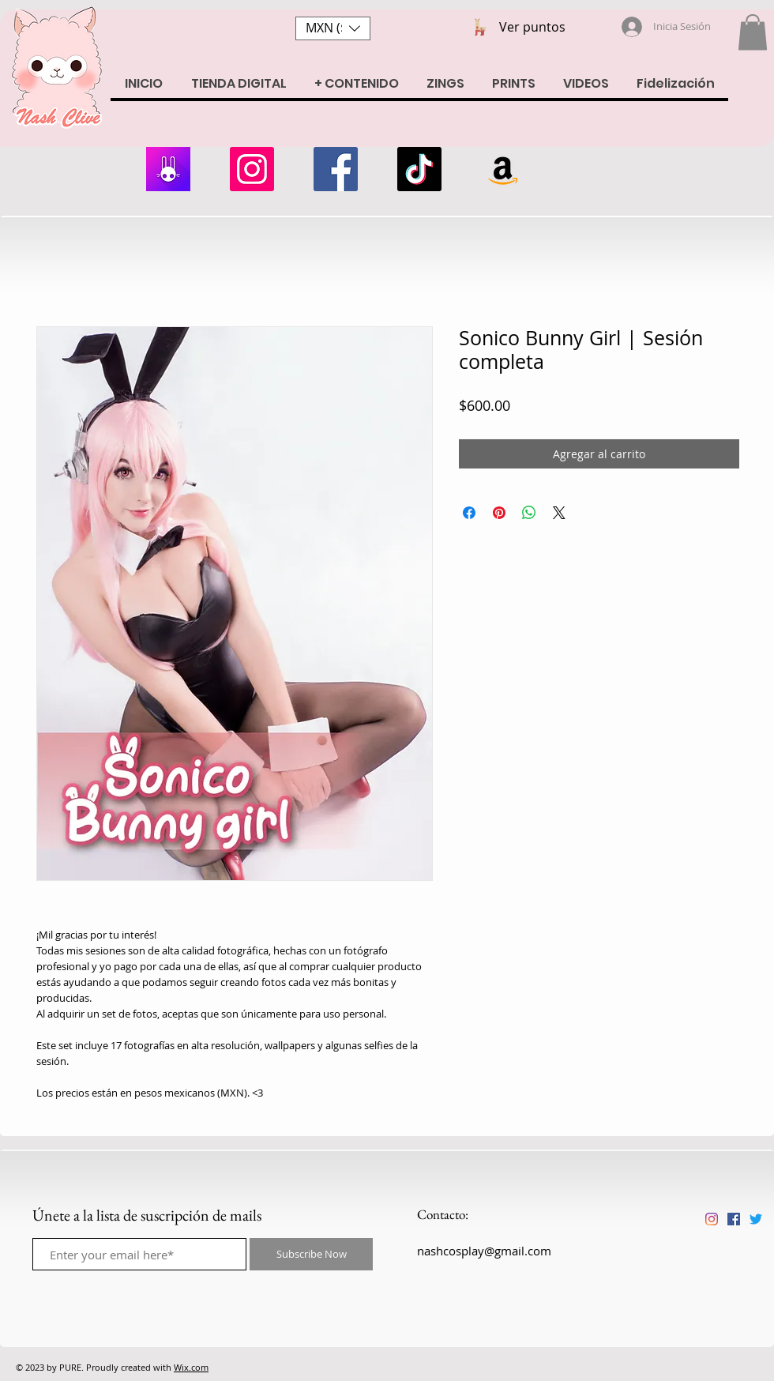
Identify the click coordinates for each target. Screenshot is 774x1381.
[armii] (168, 169)
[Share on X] (559, 512)
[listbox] (332, 28)
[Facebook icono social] (733, 1219)
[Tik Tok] (419, 169)
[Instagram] (252, 169)
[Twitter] (756, 1219)
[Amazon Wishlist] (503, 169)
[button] (332, 28)
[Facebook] (336, 169)
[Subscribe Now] (311, 1254)
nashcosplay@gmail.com (484, 1251)
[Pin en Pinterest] (499, 512)
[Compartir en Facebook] (469, 512)
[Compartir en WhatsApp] (529, 512)
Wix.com (191, 1367)
